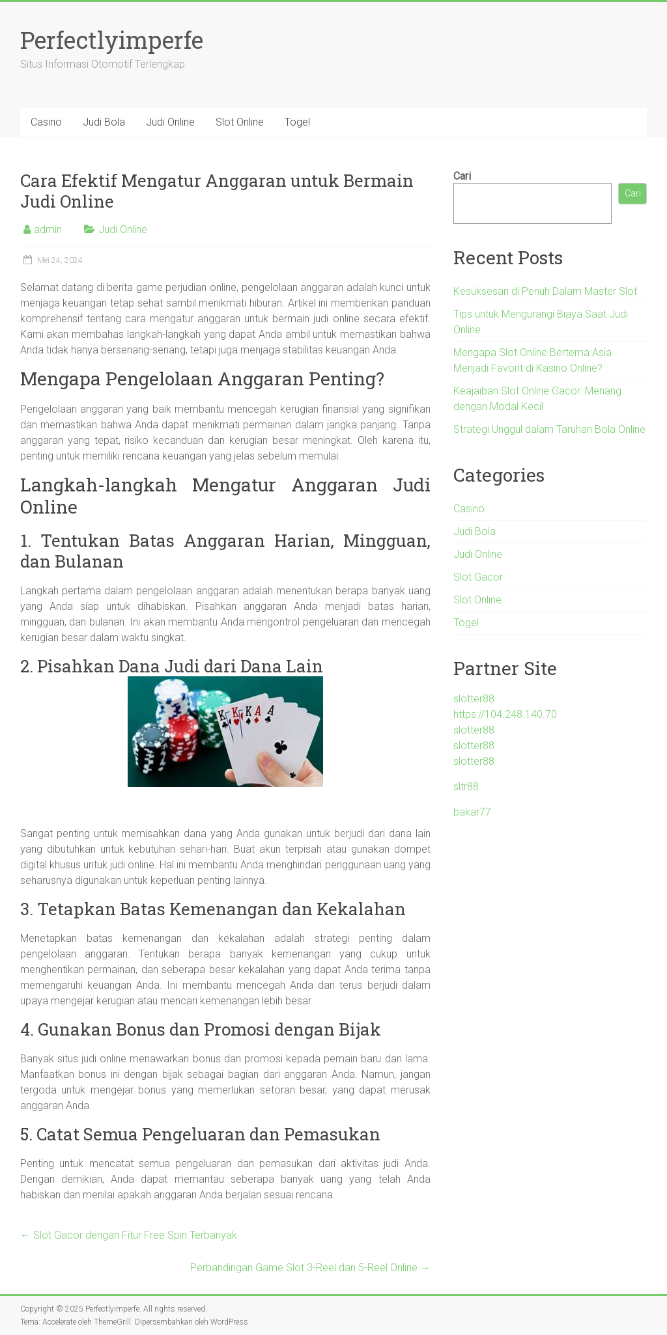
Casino (46, 122)
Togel (297, 122)
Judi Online (170, 122)
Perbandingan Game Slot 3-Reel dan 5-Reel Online (310, 1267)
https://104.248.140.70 (505, 714)
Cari (462, 176)
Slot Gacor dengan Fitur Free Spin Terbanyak (128, 1235)
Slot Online (240, 122)
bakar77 (472, 812)
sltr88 (466, 786)
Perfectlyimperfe (111, 39)
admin (48, 229)
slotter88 (473, 699)
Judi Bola (104, 122)
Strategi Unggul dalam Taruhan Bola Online (549, 429)
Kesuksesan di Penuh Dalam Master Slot (545, 291)
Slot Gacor (478, 577)
